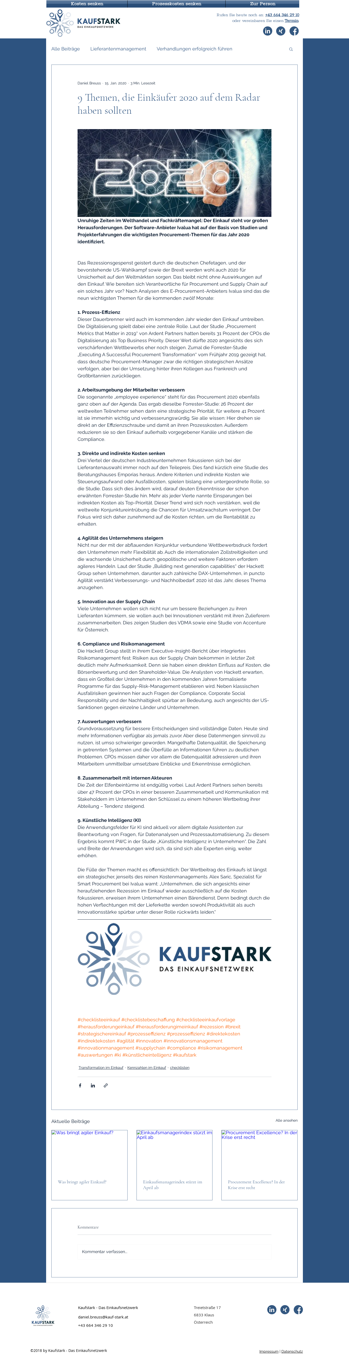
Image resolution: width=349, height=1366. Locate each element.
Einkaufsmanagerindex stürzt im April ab (172, 1184)
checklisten (179, 1067)
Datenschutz (292, 1351)
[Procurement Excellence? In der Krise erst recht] (259, 1151)
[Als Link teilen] (105, 1085)
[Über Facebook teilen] (80, 1085)
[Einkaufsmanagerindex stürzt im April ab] (174, 1151)
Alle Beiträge (65, 48)
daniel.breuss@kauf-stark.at (103, 1316)
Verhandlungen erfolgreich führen (194, 48)
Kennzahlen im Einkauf (146, 1067)
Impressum (269, 1351)
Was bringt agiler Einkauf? (82, 1182)
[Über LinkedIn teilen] (92, 1085)
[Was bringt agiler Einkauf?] (89, 1151)
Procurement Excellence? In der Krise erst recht (256, 1184)
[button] (86, 4)
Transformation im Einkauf (101, 1067)
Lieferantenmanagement (118, 48)
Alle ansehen (287, 1120)
